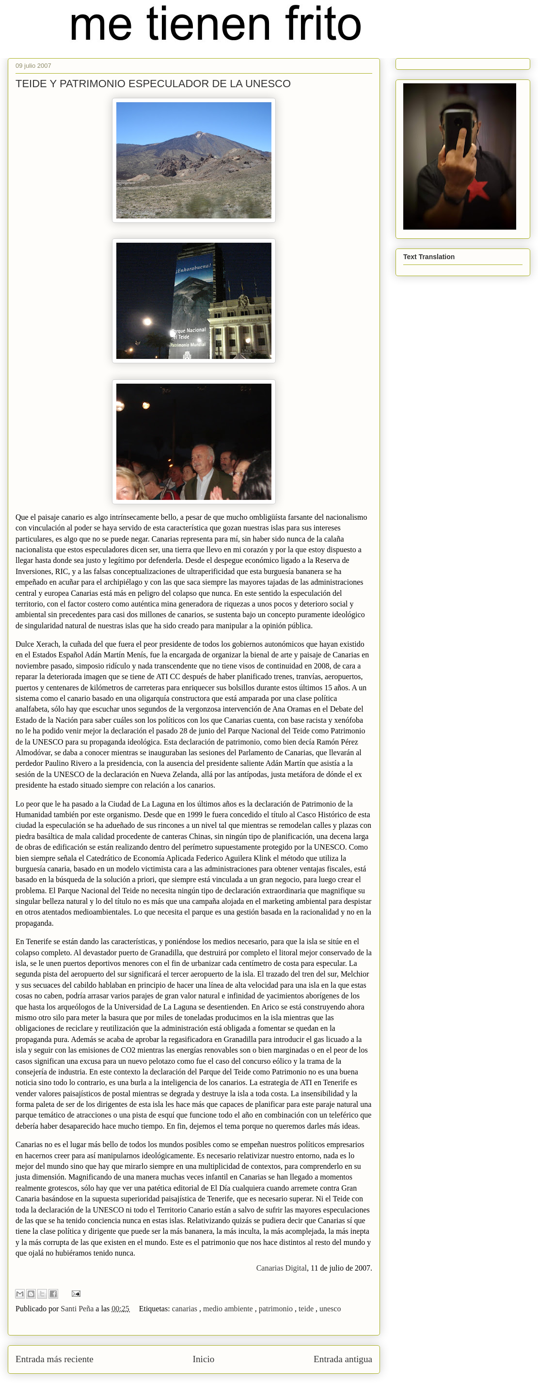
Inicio (204, 1359)
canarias (185, 1309)
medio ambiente (229, 1309)
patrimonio (277, 1309)
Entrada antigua (343, 1359)
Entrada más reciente (55, 1359)
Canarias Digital (281, 1268)
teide (307, 1309)
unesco (330, 1309)
